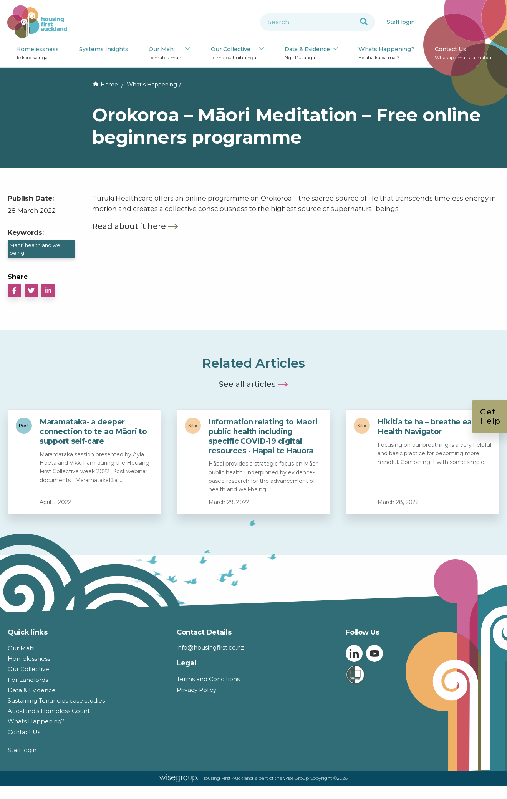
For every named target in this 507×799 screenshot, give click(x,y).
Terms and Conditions (208, 679)
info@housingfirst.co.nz (210, 647)
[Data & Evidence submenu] (335, 49)
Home (109, 84)
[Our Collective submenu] (261, 49)
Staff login (401, 21)
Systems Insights (103, 49)
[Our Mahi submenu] (188, 49)
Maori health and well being (36, 249)
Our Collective (233, 53)
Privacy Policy (196, 689)
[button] (14, 290)
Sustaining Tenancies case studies (56, 700)
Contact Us (463, 53)
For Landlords (28, 679)
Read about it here (129, 226)
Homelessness (37, 53)
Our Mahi (165, 53)
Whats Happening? (386, 53)
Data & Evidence (307, 53)
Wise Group (296, 778)
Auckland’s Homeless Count (49, 710)
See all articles (247, 384)
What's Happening (152, 84)
